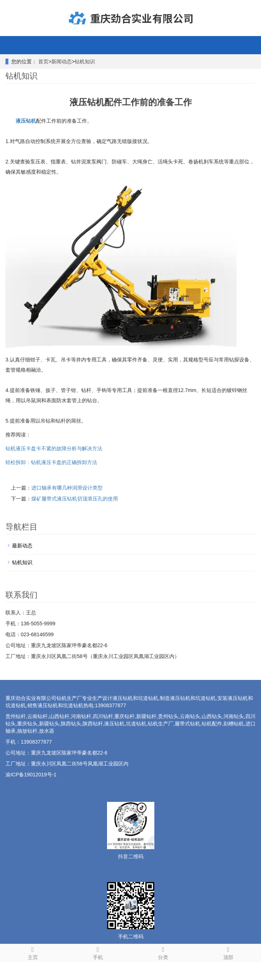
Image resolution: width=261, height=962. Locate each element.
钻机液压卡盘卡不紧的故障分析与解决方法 (53, 448)
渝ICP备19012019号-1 (30, 774)
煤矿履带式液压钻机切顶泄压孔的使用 (74, 499)
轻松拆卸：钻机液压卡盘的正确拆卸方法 (51, 462)
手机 (97, 952)
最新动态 (22, 546)
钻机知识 (85, 61)
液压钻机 (26, 121)
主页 (32, 952)
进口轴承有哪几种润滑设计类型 (67, 488)
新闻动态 (61, 61)
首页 (43, 61)
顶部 (228, 952)
